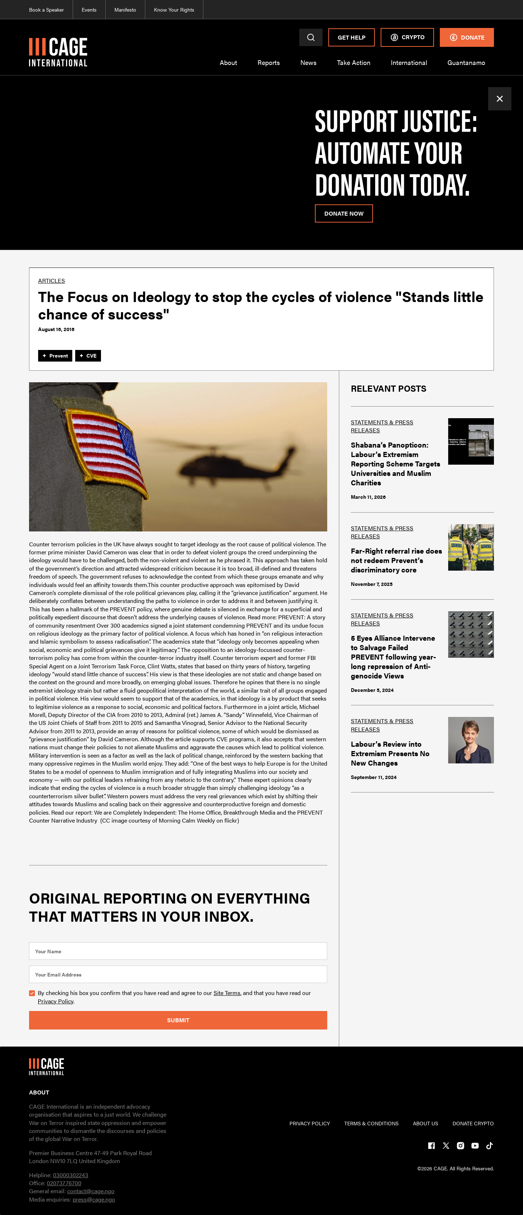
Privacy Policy (55, 1001)
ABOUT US (425, 1123)
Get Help (351, 37)
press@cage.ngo (94, 1199)
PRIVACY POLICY (309, 1123)
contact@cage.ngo (90, 1191)
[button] (228, 66)
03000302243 (70, 1175)
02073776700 (64, 1183)
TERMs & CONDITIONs (371, 1123)
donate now (344, 213)
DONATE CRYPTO (473, 1123)
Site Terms (227, 992)
